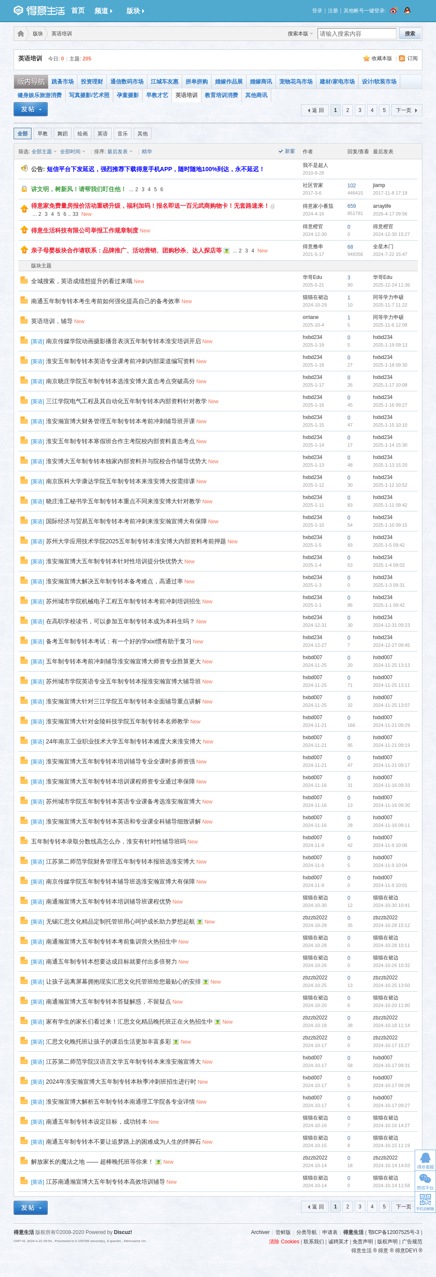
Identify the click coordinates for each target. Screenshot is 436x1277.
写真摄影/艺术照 (89, 95)
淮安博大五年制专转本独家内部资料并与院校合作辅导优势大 (126, 461)
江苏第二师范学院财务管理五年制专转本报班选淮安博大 (120, 861)
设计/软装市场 (379, 81)
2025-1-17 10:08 (390, 384)
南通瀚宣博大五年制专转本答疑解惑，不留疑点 (108, 1001)
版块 (135, 10)
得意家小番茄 (318, 206)
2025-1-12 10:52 (390, 485)
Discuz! (123, 1232)
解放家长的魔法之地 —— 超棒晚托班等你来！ (92, 1161)
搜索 (410, 34)
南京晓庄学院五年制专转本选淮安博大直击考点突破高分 (120, 381)
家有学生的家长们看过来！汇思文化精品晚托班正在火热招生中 (129, 1021)
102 (351, 186)
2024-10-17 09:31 (391, 1065)
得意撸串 (313, 247)
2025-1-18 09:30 (390, 364)
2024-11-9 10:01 (390, 885)
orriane (310, 317)
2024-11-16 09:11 (391, 825)
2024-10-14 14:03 (391, 1165)
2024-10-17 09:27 (391, 1105)
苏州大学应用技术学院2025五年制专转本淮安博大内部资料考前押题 (136, 541)
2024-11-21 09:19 (391, 745)
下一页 (403, 110)
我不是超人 (315, 165)
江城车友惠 (164, 81)
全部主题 (42, 152)
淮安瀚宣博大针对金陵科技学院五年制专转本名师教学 (117, 721)
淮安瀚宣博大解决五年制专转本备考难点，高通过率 (114, 581)
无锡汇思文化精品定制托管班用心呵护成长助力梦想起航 (120, 921)
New (86, 214)
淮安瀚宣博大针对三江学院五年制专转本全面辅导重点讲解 (123, 701)
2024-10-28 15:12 (391, 925)
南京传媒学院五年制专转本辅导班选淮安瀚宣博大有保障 (120, 881)
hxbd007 (312, 657)
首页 (78, 10)
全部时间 (70, 152)
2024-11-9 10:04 (390, 865)
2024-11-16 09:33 (391, 785)
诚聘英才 (338, 1242)
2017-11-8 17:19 (390, 192)
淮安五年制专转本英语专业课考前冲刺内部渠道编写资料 (120, 361)
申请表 (330, 1232)
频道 (103, 10)
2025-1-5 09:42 (389, 545)
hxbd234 (312, 337)
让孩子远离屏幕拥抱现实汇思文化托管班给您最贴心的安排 (123, 981)
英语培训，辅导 (52, 321)
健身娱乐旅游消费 (39, 95)
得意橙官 (313, 227)
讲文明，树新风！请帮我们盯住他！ (78, 189)
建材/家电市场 (337, 81)
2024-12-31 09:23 (391, 625)
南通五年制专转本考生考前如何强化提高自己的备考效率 (105, 301)
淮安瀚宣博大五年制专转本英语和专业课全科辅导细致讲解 (123, 821)
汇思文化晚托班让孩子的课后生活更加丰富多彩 (108, 1041)
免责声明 (363, 1242)
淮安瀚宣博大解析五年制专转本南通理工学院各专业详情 (120, 1101)
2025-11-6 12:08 (390, 324)
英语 (103, 134)
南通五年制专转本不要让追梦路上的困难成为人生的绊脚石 (123, 1141)
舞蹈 (62, 134)
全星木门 (383, 247)
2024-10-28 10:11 (391, 945)
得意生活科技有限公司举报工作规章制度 (84, 230)
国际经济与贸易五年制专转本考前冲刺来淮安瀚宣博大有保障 (126, 521)
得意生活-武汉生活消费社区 (19, 33)
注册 (333, 11)
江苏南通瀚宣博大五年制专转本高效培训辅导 (105, 1181)
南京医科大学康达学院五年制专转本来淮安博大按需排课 (120, 481)
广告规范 (412, 1242)
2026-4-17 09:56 (390, 213)
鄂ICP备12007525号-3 (393, 1232)
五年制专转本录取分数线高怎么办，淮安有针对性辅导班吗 (108, 841)
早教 (42, 134)
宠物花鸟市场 (296, 81)
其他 (143, 134)
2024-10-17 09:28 (391, 1085)
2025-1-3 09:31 (389, 585)
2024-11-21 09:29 (391, 725)
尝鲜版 (283, 1232)
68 (350, 247)
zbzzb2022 (315, 918)
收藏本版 (382, 58)
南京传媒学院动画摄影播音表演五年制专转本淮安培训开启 (123, 341)
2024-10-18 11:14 (391, 1025)
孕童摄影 (128, 95)
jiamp (379, 185)
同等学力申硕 (388, 297)
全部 (22, 134)
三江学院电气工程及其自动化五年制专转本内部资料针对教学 (126, 401)
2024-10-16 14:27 (391, 1125)
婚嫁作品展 (229, 81)
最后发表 (117, 152)
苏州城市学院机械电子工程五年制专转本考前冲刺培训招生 (123, 601)
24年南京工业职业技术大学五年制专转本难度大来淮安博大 (124, 741)
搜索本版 (298, 34)
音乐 (123, 134)
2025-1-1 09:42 (389, 605)
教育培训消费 (221, 95)
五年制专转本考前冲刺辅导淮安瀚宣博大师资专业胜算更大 (123, 661)
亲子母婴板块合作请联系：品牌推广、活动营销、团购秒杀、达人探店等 (126, 250)
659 (351, 206)
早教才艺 (157, 95)
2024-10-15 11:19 (391, 1145)
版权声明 (387, 1242)
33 (75, 214)
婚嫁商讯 (261, 81)
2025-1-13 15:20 (390, 465)
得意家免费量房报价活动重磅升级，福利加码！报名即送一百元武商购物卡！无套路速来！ (150, 205)
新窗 (290, 151)
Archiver (260, 1232)
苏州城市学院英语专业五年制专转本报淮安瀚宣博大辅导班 (123, 681)
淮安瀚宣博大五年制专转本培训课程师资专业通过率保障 (120, 781)
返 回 (318, 110)
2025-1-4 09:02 (389, 565)
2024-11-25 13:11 (391, 685)
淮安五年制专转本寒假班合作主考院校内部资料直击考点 (120, 441)
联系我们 (314, 1242)
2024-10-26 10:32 (391, 965)
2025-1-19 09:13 (390, 344)
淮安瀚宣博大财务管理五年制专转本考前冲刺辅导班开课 (120, 421)
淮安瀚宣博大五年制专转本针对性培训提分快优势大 (114, 561)
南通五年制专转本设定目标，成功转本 (96, 1121)
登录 (317, 11)
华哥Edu (312, 277)
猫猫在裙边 (315, 297)
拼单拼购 (197, 81)
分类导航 (306, 1232)
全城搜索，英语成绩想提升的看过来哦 (81, 281)
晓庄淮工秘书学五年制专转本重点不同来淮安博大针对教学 (123, 501)
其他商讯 (256, 95)
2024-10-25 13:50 (391, 985)
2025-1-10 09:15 (390, 525)
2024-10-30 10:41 (391, 905)
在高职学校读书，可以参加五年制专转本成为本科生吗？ (120, 621)
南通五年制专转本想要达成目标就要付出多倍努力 (111, 961)
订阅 (412, 58)
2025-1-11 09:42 (390, 505)
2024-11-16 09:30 (391, 805)
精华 (147, 152)
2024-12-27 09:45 (391, 645)
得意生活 (353, 1232)
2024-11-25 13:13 (391, 665)
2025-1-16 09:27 (390, 404)
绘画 (82, 134)
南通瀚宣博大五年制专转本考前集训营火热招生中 (111, 941)
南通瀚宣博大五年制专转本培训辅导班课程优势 (108, 901)
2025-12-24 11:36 (391, 284)
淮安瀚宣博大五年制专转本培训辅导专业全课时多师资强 (120, 761)
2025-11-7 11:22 (390, 304)
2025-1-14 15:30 (390, 445)
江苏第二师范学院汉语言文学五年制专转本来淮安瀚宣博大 (123, 1061)
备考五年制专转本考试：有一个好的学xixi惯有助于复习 (119, 641)
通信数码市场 (126, 81)
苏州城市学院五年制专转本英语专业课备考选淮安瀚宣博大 (123, 801)
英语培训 (62, 34)
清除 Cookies (284, 1242)
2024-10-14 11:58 (391, 1185)
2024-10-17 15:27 (391, 1045)
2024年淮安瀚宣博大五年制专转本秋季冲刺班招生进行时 (121, 1081)
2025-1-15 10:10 (390, 425)
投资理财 (92, 81)
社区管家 (313, 185)
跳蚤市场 (63, 81)
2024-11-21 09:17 (391, 765)
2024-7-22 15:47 (390, 254)
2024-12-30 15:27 (391, 234)
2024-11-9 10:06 (390, 845)
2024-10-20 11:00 (391, 1005)
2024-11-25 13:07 (391, 705)
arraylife (382, 206)
